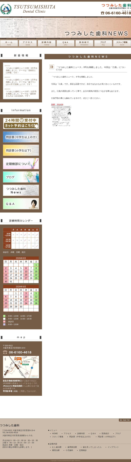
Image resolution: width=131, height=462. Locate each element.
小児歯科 (69, 450)
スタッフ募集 (122, 43)
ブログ (103, 43)
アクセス (28, 43)
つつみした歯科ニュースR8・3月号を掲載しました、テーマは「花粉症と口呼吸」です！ (21, 70)
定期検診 (83, 450)
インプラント (113, 447)
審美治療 (56, 450)
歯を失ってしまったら (92, 447)
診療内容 (47, 43)
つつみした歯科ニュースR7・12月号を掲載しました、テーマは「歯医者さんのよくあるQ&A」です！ (21, 93)
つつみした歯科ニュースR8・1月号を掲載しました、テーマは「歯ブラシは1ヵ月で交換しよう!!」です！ (21, 82)
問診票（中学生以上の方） (80, 437)
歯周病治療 (72, 447)
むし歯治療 (56, 447)
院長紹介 (84, 43)
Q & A (65, 43)
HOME (9, 43)
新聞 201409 (57, 104)
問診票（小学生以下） (107, 437)
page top (125, 420)
